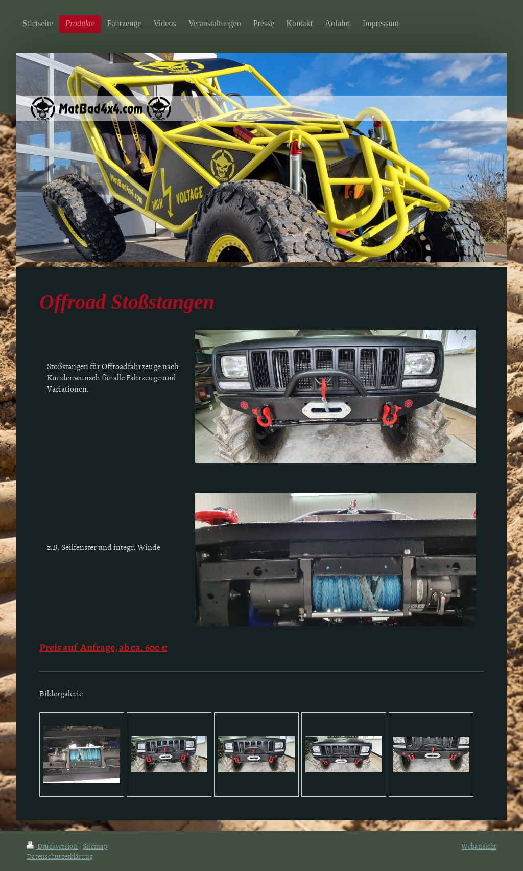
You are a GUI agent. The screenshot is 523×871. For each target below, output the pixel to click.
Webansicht (478, 845)
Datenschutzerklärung (60, 856)
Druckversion (53, 845)
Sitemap (95, 845)
